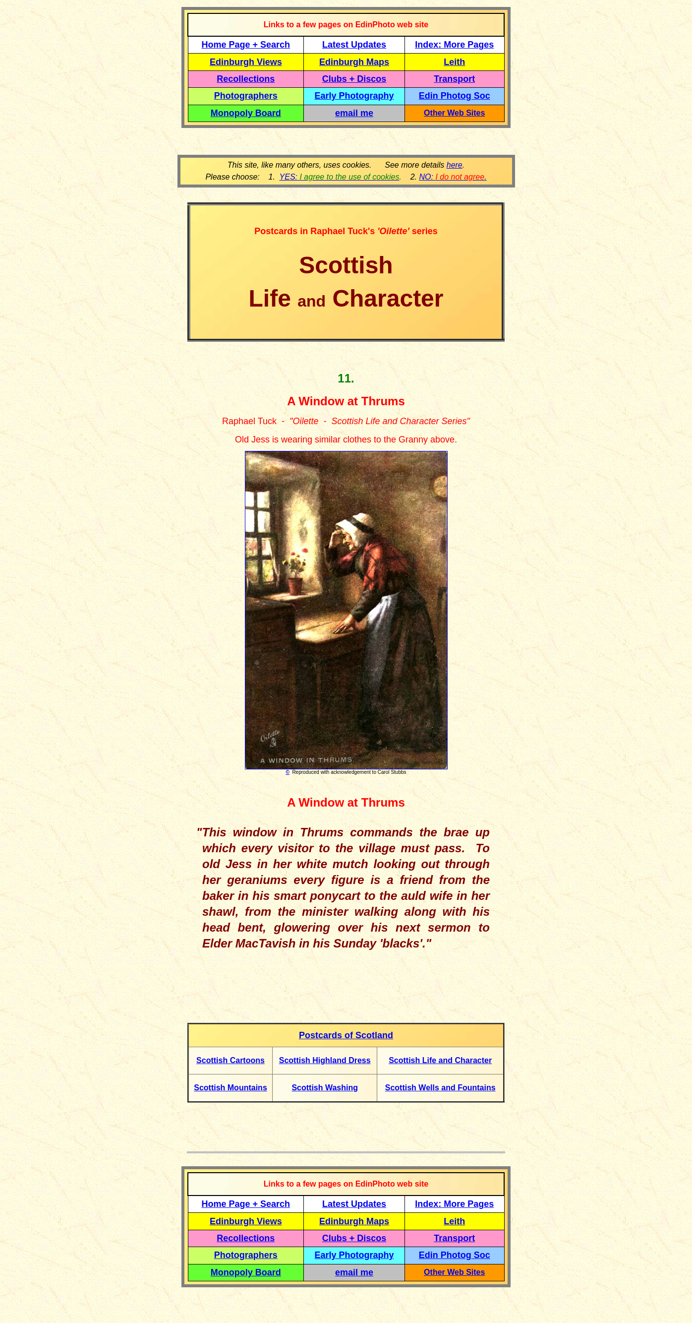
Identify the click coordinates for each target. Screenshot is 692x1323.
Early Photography (354, 96)
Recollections (246, 79)
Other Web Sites (454, 113)
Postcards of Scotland (346, 1035)
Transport (454, 79)
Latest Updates (354, 45)
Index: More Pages (454, 45)
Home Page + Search (246, 45)
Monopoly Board (246, 113)
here (454, 165)
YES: (340, 177)
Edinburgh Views (246, 62)
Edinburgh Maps (354, 62)
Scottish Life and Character (440, 1060)
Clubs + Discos (354, 79)
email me (354, 113)
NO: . (452, 177)
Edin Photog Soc (454, 96)
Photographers (246, 96)
